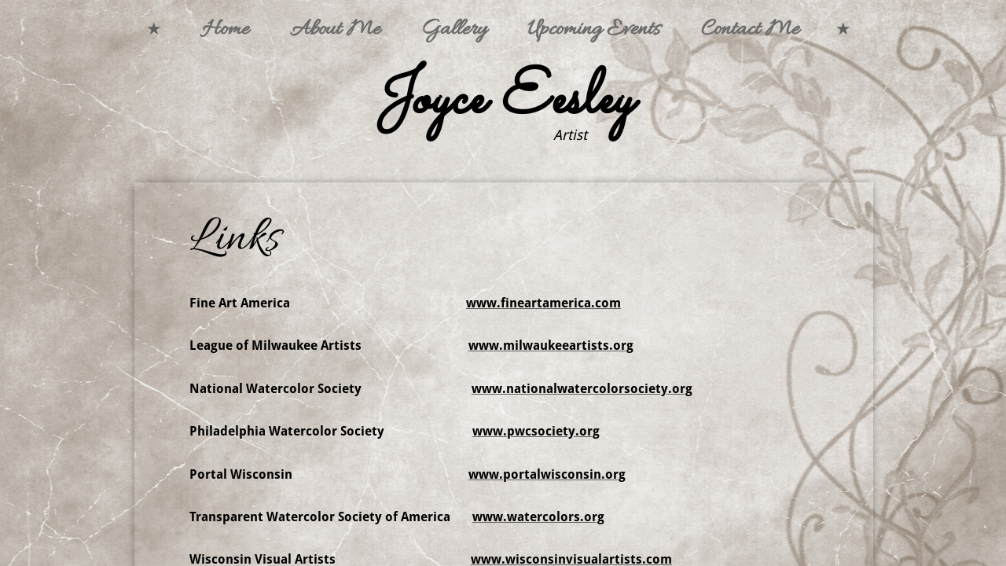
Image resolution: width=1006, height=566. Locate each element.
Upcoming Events (593, 30)
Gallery (453, 30)
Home (225, 30)
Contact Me (750, 30)
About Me (335, 30)
